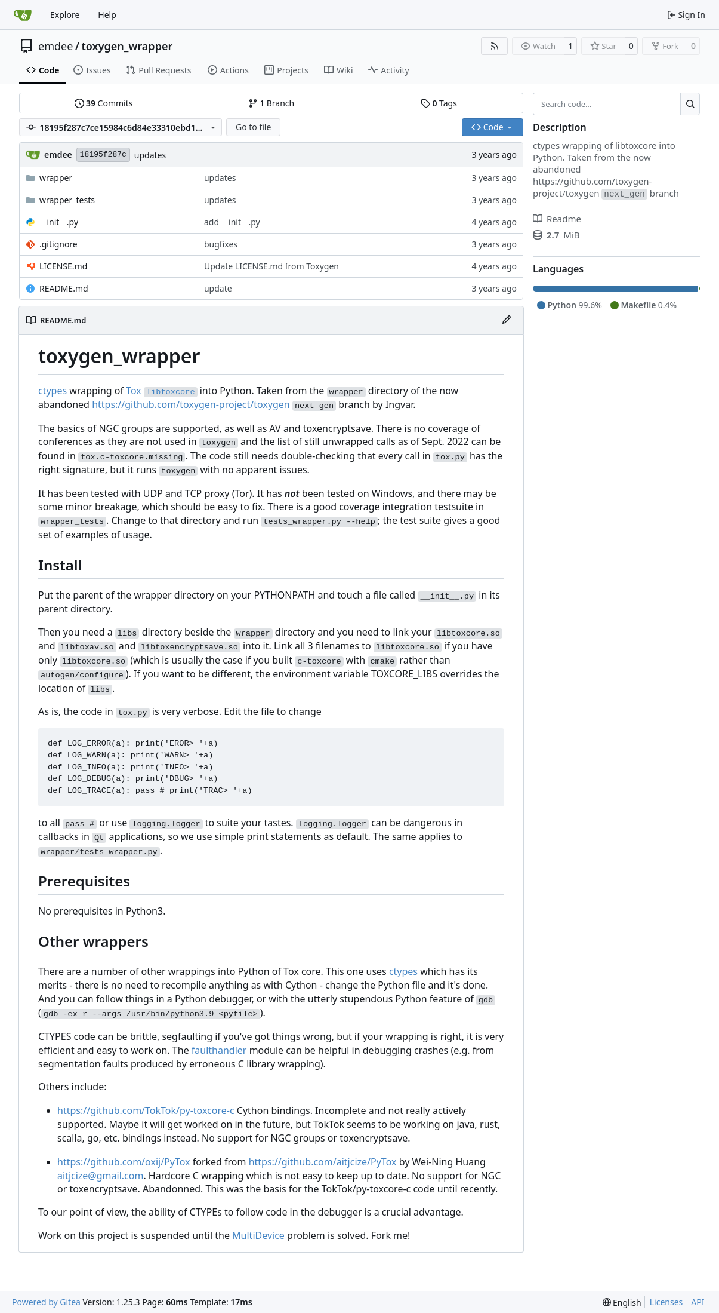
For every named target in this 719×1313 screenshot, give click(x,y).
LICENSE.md (63, 266)
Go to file (253, 127)
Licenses (666, 1302)
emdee (55, 46)
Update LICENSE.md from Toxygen (271, 266)
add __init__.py (232, 222)
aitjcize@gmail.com (100, 1175)
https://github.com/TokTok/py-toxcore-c (145, 1110)
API (697, 1302)
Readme (557, 219)
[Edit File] (506, 320)
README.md (63, 288)
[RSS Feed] (494, 46)
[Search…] (690, 104)
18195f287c (103, 154)
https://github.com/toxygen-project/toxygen (191, 404)
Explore (64, 14)
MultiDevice (258, 1235)
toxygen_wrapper (127, 46)
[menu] (622, 1302)
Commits (104, 103)
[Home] (22, 15)
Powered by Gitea (46, 1302)
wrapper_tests (67, 199)
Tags (439, 103)
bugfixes (220, 244)
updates (150, 155)
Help (107, 14)
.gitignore (58, 244)
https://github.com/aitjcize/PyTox (323, 1161)
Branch (271, 103)
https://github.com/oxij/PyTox (123, 1161)
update (218, 288)
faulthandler (219, 1050)
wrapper (55, 177)
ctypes (52, 390)
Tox (133, 390)
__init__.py (58, 222)
